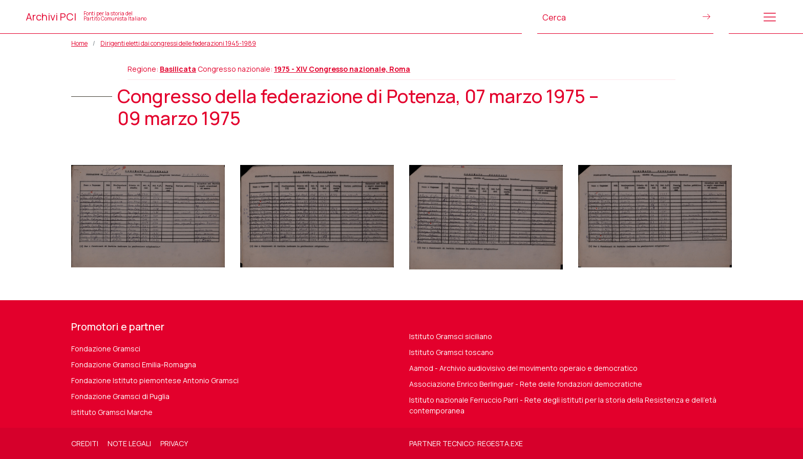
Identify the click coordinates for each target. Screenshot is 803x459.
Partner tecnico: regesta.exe (466, 443)
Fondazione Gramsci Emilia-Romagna (133, 364)
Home (79, 43)
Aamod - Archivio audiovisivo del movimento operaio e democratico (523, 368)
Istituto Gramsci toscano (451, 352)
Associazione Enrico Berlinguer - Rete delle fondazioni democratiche (525, 384)
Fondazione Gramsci (105, 348)
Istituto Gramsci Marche (112, 412)
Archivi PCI (86, 17)
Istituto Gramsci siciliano (450, 336)
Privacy (174, 443)
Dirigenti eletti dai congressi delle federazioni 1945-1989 (178, 43)
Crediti (84, 443)
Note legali (129, 443)
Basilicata (178, 69)
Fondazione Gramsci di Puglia (120, 396)
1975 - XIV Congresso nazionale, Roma (342, 69)
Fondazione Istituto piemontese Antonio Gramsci (155, 380)
